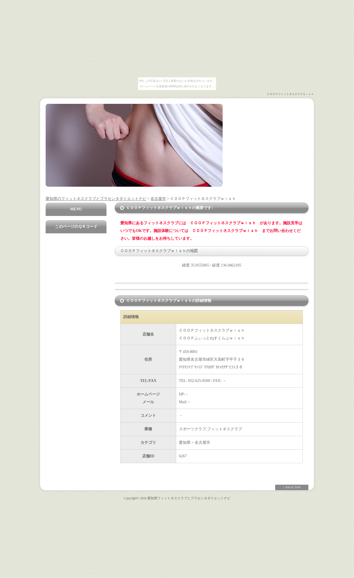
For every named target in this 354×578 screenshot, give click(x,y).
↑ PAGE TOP (292, 487)
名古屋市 (158, 199)
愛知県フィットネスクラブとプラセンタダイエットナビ (188, 498)
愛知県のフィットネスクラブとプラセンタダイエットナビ (96, 199)
